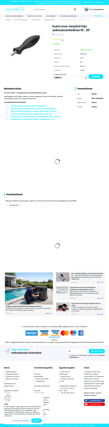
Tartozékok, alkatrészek (68, 16)
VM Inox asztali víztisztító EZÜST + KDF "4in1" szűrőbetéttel (53, 166)
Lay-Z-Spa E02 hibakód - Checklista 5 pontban (87, 273)
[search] (75, 10)
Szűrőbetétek (50, 16)
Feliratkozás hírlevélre (26, 352)
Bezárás (36, 420)
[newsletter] (97, 351)
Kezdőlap (8, 20)
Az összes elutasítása (20, 420)
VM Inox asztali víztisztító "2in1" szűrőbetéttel (16, 166)
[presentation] (5, 159)
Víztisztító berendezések (14, 16)
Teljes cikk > (48, 313)
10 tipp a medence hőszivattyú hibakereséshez (24, 306)
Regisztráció (99, 2)
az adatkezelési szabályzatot (86, 355)
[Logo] (15, 9)
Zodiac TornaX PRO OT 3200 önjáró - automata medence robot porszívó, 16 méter (53, 249)
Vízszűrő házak (36, 20)
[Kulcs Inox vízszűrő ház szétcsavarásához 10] (25, 45)
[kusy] (80, 76)
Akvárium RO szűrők (34, 16)
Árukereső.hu (54, 339)
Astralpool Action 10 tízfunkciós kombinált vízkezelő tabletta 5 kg (20, 249)
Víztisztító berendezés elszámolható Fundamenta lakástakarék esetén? (83, 288)
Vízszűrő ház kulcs (49, 20)
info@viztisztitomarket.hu (68, 386)
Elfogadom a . (87, 356)
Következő (98, 16)
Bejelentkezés (88, 2)
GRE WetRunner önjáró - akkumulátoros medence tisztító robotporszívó (87, 248)
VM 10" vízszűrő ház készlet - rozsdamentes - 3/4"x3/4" (83, 166)
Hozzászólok (14, 205)
